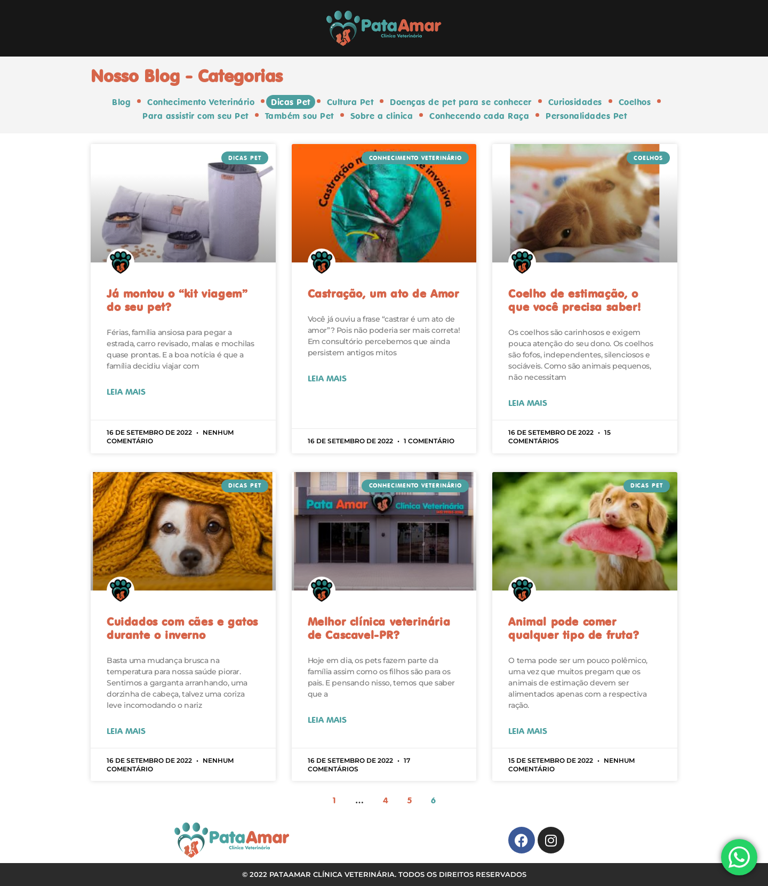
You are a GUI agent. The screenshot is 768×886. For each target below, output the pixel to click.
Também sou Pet (300, 115)
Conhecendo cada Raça (479, 115)
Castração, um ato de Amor (383, 293)
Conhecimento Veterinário (201, 102)
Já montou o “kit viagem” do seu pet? (177, 300)
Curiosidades (574, 102)
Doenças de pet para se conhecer (460, 102)
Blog (123, 102)
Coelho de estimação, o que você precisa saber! (574, 300)
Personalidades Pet (585, 115)
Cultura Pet (350, 102)
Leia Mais (126, 391)
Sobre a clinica (381, 115)
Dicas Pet (291, 102)
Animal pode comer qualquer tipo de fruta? (573, 627)
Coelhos (633, 102)
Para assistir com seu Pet (196, 115)
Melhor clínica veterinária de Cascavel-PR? (379, 627)
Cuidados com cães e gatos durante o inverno (182, 627)
